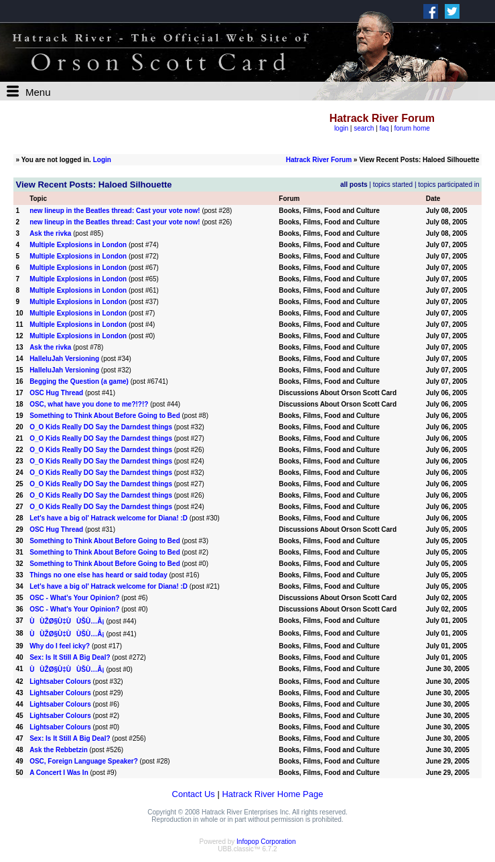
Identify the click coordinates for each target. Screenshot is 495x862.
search (364, 128)
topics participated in (448, 184)
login (341, 128)
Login (102, 159)
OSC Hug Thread (56, 393)
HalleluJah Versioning (64, 358)
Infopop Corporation (265, 841)
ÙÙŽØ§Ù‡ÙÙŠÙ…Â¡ (66, 621)
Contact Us (193, 794)
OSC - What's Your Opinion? (74, 597)
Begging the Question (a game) (79, 381)
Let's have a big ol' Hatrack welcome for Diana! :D (108, 518)
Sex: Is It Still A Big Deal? (69, 657)
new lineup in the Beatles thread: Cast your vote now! (114, 210)
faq (383, 128)
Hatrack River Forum (319, 159)
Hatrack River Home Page (272, 794)
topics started (393, 184)
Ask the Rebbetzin (58, 749)
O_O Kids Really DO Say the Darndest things (100, 427)
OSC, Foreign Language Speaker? (83, 761)
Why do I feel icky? (59, 646)
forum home (411, 128)
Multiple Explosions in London (78, 244)
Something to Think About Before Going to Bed (104, 415)
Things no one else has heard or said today (98, 575)
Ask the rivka (50, 233)
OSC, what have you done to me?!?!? (88, 404)
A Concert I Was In (58, 772)
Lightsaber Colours (60, 681)
